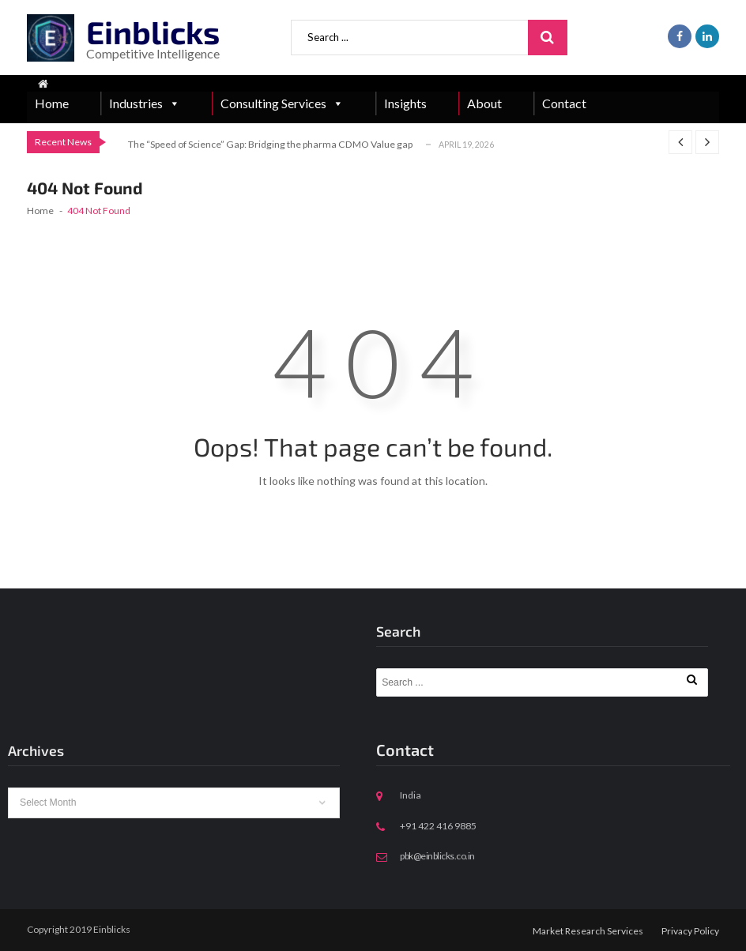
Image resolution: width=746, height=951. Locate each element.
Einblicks (153, 31)
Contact (564, 103)
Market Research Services (588, 931)
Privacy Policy (690, 931)
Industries (144, 103)
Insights (405, 103)
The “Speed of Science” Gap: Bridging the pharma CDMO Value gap (270, 144)
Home (52, 103)
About (484, 103)
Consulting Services (282, 103)
